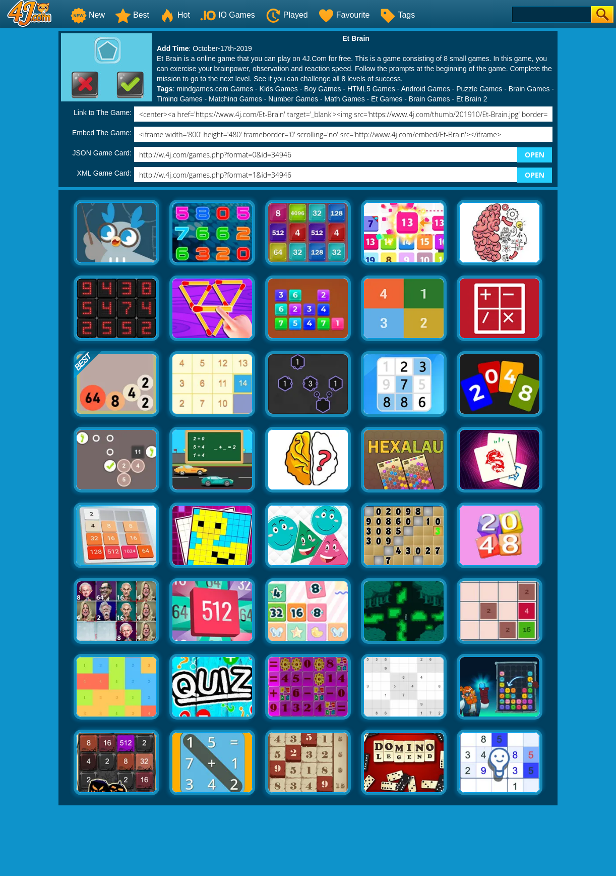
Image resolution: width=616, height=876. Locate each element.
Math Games (345, 99)
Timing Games (180, 99)
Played (286, 15)
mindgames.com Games (214, 89)
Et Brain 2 (471, 99)
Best (132, 15)
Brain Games (529, 89)
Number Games (293, 99)
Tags (397, 15)
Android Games (425, 89)
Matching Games (235, 99)
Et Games (386, 99)
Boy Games (322, 89)
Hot (174, 15)
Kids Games (279, 89)
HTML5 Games (371, 89)
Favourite (344, 15)
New (88, 15)
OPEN (534, 154)
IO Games (227, 15)
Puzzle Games (479, 89)
